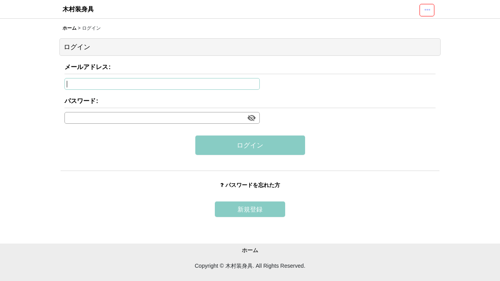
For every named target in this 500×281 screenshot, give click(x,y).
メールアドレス (86, 66)
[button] (427, 10)
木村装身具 (78, 8)
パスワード (80, 100)
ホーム (250, 250)
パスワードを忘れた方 (250, 185)
